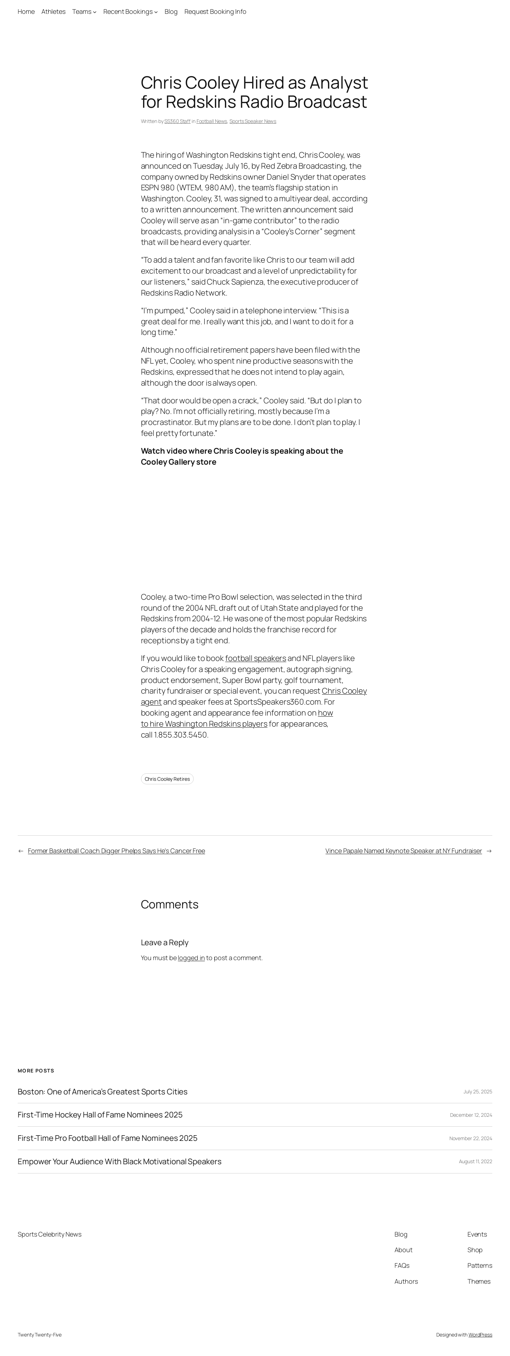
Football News (212, 121)
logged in (191, 957)
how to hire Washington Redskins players (237, 718)
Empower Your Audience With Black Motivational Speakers (120, 1161)
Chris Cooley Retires (167, 778)
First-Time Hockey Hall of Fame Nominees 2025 (100, 1114)
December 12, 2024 (471, 1114)
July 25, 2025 (478, 1091)
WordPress (480, 1334)
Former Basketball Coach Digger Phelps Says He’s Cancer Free (116, 850)
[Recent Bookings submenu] (156, 11)
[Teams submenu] (95, 11)
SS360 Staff (177, 121)
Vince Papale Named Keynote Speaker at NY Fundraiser (403, 850)
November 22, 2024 (470, 1138)
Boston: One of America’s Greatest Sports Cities (103, 1091)
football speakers (255, 658)
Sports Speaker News (253, 121)
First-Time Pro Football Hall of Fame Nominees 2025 (108, 1138)
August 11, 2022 (476, 1161)
